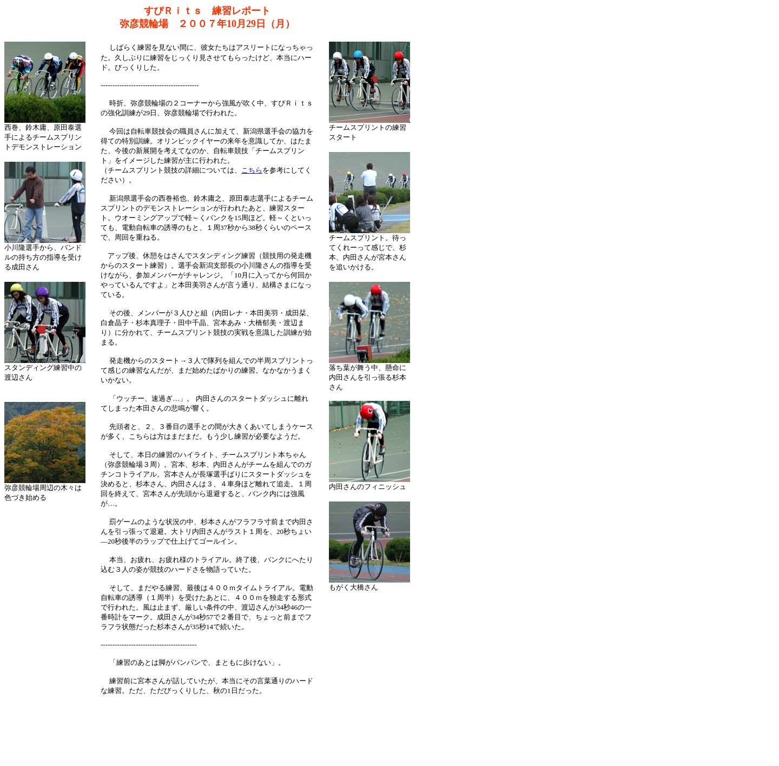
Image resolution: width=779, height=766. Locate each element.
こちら (251, 170)
